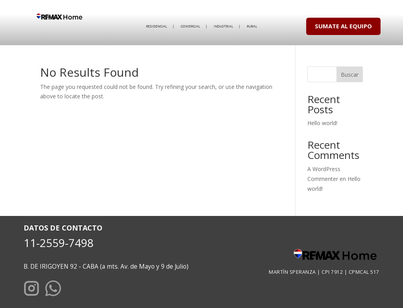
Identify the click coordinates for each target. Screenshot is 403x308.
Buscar (350, 74)
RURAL (252, 26)
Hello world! (322, 123)
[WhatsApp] (53, 289)
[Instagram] (31, 289)
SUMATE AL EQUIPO (343, 26)
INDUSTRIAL (223, 26)
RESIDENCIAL (156, 26)
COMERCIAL (190, 26)
